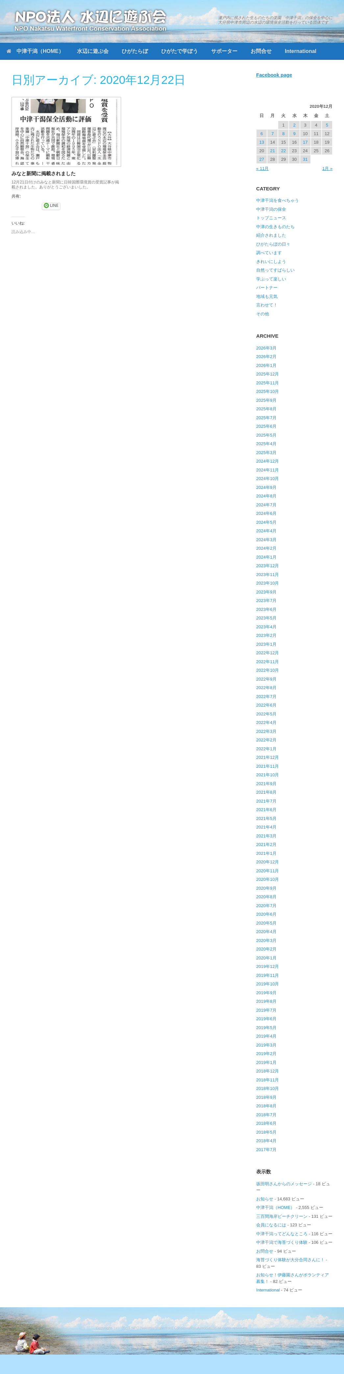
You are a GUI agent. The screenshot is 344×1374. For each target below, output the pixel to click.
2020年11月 (267, 870)
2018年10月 (267, 1088)
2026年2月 (266, 356)
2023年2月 (266, 635)
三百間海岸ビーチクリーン (281, 1216)
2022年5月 (266, 713)
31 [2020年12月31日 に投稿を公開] (305, 159)
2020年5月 (266, 923)
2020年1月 (266, 957)
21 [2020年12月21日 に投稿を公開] (272, 150)
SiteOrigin (165, 1342)
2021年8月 (266, 792)
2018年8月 (266, 1105)
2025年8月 (266, 408)
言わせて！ (267, 304)
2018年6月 (266, 1123)
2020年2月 (266, 949)
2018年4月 (266, 1140)
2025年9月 (266, 400)
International (300, 51)
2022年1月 (266, 748)
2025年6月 (266, 426)
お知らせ (264, 1198)
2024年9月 (266, 487)
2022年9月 (266, 679)
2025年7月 (266, 417)
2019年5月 (266, 1027)
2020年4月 (266, 931)
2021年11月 (267, 766)
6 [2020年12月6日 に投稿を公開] (261, 133)
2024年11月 (267, 470)
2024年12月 (267, 461)
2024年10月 (267, 478)
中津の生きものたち (275, 226)
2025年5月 (266, 435)
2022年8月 (266, 687)
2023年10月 (267, 583)
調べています (269, 252)
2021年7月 (266, 801)
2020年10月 (267, 879)
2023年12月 (267, 565)
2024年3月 (266, 539)
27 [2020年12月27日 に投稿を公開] (261, 159)
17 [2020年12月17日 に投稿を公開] (305, 142)
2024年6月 (266, 513)
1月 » (327, 168)
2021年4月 (266, 827)
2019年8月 (266, 1001)
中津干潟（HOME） (35, 51)
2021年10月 (267, 774)
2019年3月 (266, 1045)
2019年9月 (266, 992)
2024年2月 (266, 548)
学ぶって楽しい (271, 279)
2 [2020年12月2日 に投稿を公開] (294, 125)
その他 (262, 313)
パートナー (267, 287)
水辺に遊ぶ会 (93, 51)
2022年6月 (266, 705)
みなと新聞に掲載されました (44, 173)
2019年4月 (266, 1036)
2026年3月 (266, 348)
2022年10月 (267, 670)
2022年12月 (267, 652)
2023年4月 (266, 626)
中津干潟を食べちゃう (277, 200)
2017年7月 (266, 1149)
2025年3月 (266, 452)
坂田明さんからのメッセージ (284, 1183)
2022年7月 (266, 696)
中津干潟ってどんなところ (281, 1233)
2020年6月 (266, 914)
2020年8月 (266, 896)
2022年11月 (267, 661)
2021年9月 (266, 783)
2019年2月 (266, 1053)
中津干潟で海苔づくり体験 (281, 1242)
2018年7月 (266, 1114)
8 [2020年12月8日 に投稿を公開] (283, 133)
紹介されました (271, 235)
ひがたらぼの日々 (273, 244)
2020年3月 (266, 940)
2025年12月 (267, 374)
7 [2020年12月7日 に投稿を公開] (272, 133)
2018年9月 (266, 1097)
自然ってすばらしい (275, 270)
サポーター (224, 51)
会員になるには (271, 1224)
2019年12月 (267, 966)
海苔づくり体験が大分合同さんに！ (290, 1259)
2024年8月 (266, 496)
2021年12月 (267, 757)
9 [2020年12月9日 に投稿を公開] (294, 133)
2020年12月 (267, 861)
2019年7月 (266, 1010)
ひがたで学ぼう (179, 51)
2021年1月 (266, 853)
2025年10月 (267, 391)
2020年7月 (266, 905)
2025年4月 (266, 443)
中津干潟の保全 (271, 209)
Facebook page (274, 75)
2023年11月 (267, 574)
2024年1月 (266, 557)
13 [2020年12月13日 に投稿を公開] (261, 142)
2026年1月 (266, 365)
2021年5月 (266, 818)
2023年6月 (266, 609)
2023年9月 (266, 592)
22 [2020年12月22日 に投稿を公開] (283, 150)
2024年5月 (266, 522)
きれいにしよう (271, 261)
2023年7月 (266, 600)
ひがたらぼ (135, 51)
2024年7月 (266, 504)
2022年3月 (266, 731)
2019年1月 (266, 1062)
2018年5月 (266, 1132)
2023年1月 (266, 644)
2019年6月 (266, 1018)
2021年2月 (266, 844)
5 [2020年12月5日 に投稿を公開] (327, 125)
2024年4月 (266, 530)
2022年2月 (266, 739)
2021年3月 (266, 835)
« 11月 (262, 168)
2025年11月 (267, 382)
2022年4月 (266, 722)
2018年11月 (267, 1079)
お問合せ (261, 51)
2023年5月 (266, 617)
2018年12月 (267, 1071)
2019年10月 (267, 983)
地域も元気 (267, 296)
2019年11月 (267, 975)
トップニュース (271, 217)
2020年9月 (266, 888)
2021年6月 (266, 809)
